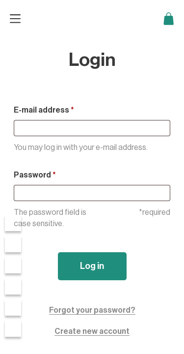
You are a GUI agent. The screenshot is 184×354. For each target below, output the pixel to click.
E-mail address (44, 110)
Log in (92, 266)
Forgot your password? (92, 310)
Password (35, 175)
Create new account (92, 331)
